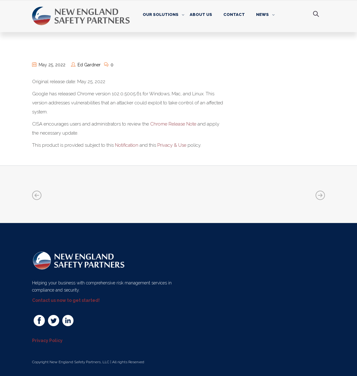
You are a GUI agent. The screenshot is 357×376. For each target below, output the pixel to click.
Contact (234, 14)
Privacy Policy (47, 340)
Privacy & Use (171, 145)
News (262, 14)
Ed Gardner (89, 64)
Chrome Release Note (173, 124)
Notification (126, 145)
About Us (201, 14)
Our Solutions (160, 14)
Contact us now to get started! (66, 300)
